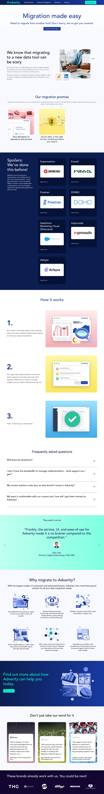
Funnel (47, 69)
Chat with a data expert (52, 28)
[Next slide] (99, 545)
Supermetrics (35, 69)
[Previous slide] (5, 545)
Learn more (43, 182)
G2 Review (52, 561)
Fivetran (42, 69)
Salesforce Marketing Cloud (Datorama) (18, 72)
